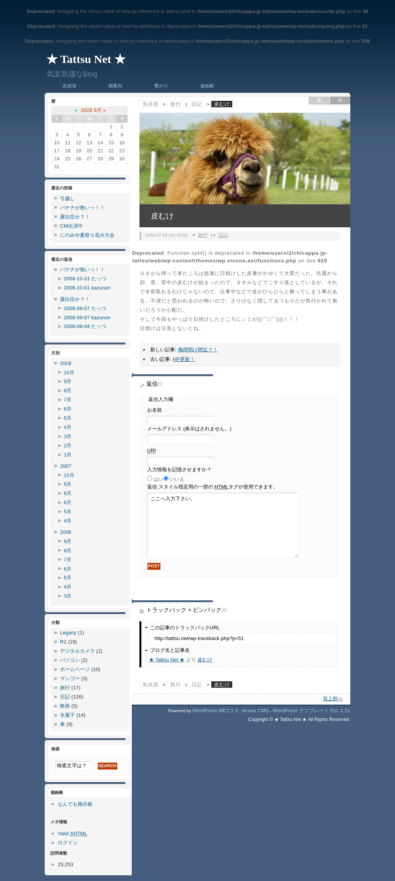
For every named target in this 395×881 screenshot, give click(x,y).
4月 (67, 427)
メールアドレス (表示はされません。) (189, 429)
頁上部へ (333, 699)
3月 (67, 436)
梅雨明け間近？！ (198, 349)
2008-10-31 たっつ (85, 278)
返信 (212, 487)
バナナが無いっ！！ (82, 207)
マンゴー (70, 678)
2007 (65, 466)
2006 (65, 532)
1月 (67, 454)
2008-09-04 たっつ (85, 326)
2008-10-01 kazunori (87, 288)
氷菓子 (67, 715)
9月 (67, 381)
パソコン (70, 660)
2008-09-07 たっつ (85, 308)
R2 (63, 642)
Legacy (68, 632)
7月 (67, 400)
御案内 (115, 86)
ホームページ (75, 669)
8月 (67, 390)
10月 (69, 372)
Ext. (334, 710)
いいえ (177, 479)
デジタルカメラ (77, 651)
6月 (67, 409)
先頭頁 (69, 86)
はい (159, 479)
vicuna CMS (255, 710)
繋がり (161, 86)
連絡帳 (207, 86)
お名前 (154, 410)
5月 (67, 418)
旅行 (175, 104)
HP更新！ (184, 359)
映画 (65, 706)
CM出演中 (71, 226)
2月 (67, 445)
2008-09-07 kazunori (87, 317)
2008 (65, 363)
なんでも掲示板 (75, 804)
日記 (196, 104)
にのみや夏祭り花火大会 (87, 235)
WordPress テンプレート (301, 710)
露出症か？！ (75, 217)
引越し (67, 198)
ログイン (68, 842)
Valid (72, 834)
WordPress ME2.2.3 (215, 710)
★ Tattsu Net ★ (86, 59)
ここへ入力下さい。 (222, 525)
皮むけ (205, 660)
